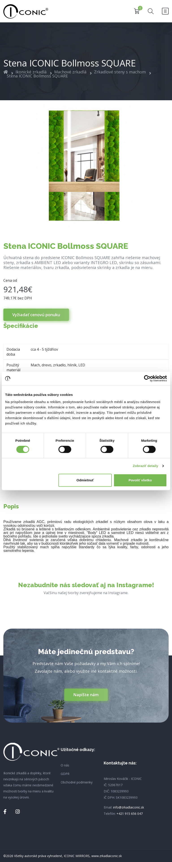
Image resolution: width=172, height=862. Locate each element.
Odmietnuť (85, 480)
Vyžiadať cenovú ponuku (36, 314)
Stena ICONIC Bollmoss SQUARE (37, 76)
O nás (65, 765)
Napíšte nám (86, 694)
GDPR (65, 773)
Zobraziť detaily (145, 466)
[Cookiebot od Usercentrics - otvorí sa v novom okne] (147, 378)
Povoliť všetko (140, 480)
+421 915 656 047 (129, 813)
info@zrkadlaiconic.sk (128, 807)
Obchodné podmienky (76, 782)
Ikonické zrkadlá (31, 72)
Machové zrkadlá (70, 72)
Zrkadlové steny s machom (120, 72)
